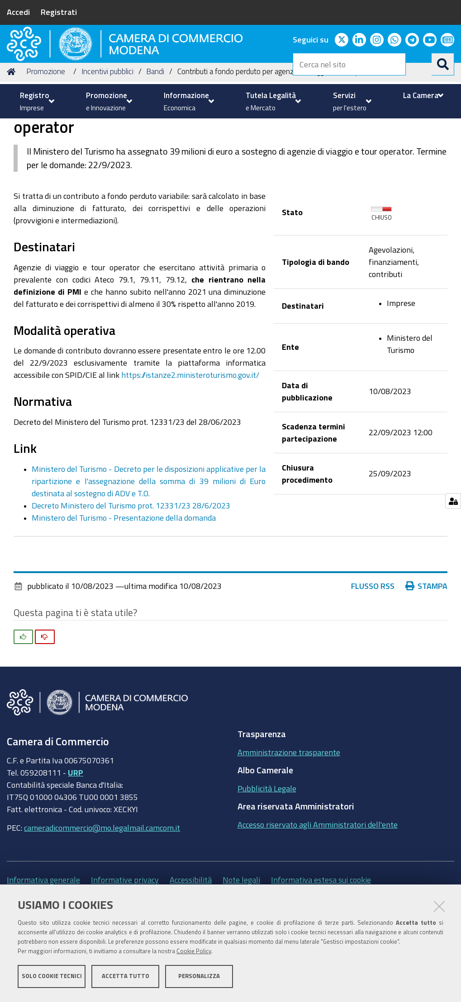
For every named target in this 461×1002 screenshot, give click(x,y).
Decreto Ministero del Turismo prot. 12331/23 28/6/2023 (131, 574)
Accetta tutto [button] (125, 978)
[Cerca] (443, 64)
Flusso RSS (377, 655)
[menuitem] (36, 101)
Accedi (18, 12)
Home (13, 140)
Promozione (45, 140)
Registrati (59, 12)
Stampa (428, 655)
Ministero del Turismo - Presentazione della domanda (124, 587)
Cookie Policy (193, 953)
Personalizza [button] (199, 978)
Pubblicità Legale (267, 857)
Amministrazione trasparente (289, 821)
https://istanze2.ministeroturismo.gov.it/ (190, 444)
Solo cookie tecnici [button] (52, 978)
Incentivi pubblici (107, 140)
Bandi (155, 140)
